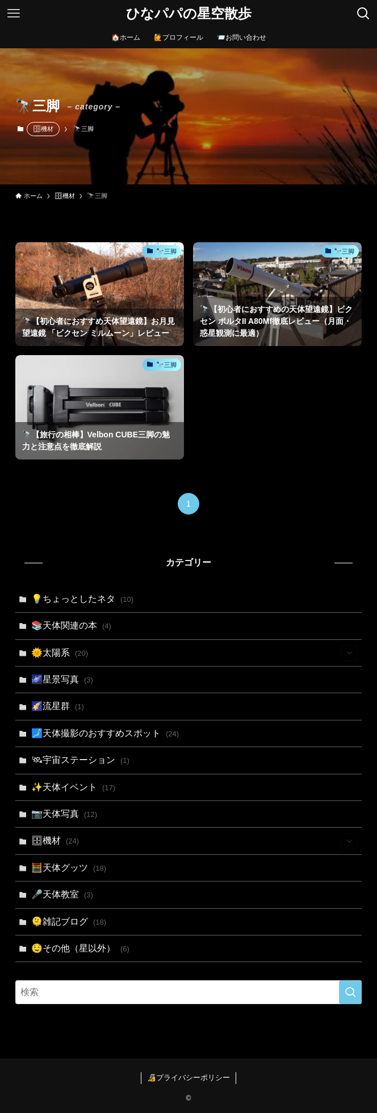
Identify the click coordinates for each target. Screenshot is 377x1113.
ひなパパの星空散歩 (189, 13)
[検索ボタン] (363, 13)
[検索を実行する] (350, 992)
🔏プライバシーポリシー (188, 1077)
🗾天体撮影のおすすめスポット (105, 733)
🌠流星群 (57, 706)
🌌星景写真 (62, 679)
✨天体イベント (73, 787)
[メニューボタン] (13, 13)
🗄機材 (43, 128)
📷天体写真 (64, 814)
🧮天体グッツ (69, 867)
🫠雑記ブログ (69, 921)
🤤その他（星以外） (80, 948)
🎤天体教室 (62, 894)
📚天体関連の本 (71, 625)
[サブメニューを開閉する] (349, 653)
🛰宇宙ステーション (80, 760)
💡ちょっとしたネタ (82, 599)
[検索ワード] (188, 992)
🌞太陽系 (194, 653)
